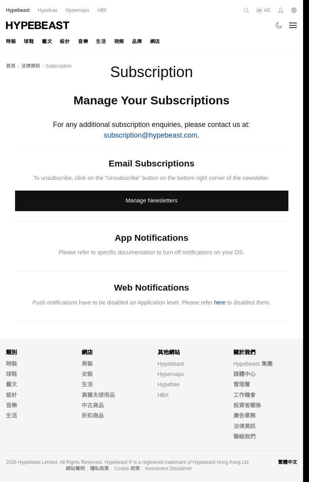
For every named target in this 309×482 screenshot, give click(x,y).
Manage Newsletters (151, 200)
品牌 (137, 41)
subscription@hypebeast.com (150, 135)
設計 (65, 41)
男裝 (87, 364)
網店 (155, 41)
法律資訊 (30, 66)
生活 (101, 41)
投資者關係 (247, 405)
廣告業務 (244, 415)
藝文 (47, 41)
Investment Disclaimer (168, 468)
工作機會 (244, 395)
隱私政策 (99, 468)
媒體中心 (244, 374)
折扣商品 (93, 415)
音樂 (83, 41)
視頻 (119, 41)
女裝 (87, 374)
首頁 (10, 66)
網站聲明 (75, 468)
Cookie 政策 (127, 468)
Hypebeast (171, 364)
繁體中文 (287, 462)
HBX (163, 395)
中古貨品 (93, 405)
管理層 (241, 384)
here (220, 302)
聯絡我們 (244, 436)
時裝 (11, 41)
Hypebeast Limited (37, 462)
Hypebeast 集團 (253, 364)
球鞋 (29, 41)
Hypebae (169, 384)
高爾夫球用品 (98, 395)
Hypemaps (171, 374)
